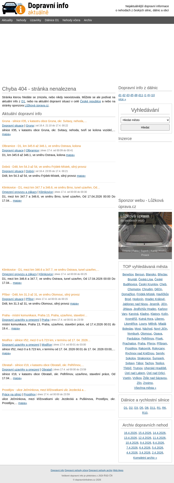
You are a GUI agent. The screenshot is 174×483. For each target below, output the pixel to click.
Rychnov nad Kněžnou (139, 353)
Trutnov (137, 368)
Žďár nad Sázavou (155, 378)
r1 (145, 95)
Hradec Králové (155, 299)
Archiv (88, 20)
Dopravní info (57, 470)
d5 (132, 95)
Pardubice (133, 338)
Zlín (139, 383)
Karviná (133, 313)
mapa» (6, 134)
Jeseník (154, 304)
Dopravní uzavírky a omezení (20, 319)
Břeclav (162, 274)
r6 (148, 95)
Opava (158, 333)
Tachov (149, 363)
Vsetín (127, 378)
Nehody (21, 20)
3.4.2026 (144, 452)
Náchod (147, 328)
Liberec (159, 318)
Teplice (159, 363)
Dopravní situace (13, 125)
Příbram (162, 343)
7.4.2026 (132, 447)
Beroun (139, 274)
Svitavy (129, 363)
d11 (140, 95)
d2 (124, 95)
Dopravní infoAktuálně (13, 6)
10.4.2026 (132, 442)
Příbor (30, 299)
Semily (160, 353)
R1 (159, 407)
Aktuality (7, 20)
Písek (159, 338)
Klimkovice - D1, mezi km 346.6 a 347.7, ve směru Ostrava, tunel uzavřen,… (50, 269)
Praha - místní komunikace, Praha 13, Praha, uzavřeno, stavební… (44, 315)
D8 (146, 407)
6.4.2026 (144, 447)
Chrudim (147, 289)
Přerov (151, 343)
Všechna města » (145, 387)
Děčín (158, 289)
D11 (152, 407)
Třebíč (127, 368)
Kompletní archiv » (145, 457)
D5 (141, 407)
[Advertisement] (87, 54)
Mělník (152, 323)
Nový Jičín (160, 328)
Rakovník (144, 348)
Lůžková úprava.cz (37, 105)
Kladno (144, 313)
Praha (45, 319)
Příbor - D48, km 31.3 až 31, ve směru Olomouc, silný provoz (41, 294)
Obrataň (47, 369)
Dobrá (30, 171)
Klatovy (155, 313)
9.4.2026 (145, 442)
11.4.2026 (159, 437)
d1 (120, 95)
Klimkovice (46, 192)
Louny (143, 323)
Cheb (162, 284)
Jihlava (127, 309)
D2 (131, 407)
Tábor (139, 363)
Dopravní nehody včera (76, 470)
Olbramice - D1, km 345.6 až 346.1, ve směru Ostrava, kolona (41, 146)
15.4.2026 (144, 432)
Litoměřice (131, 323)
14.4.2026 (159, 432)
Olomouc (146, 333)
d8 (136, 95)
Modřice (47, 344)
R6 (164, 407)
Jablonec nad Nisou (135, 304)
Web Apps (118, 470)
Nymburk (133, 333)
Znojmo (148, 383)
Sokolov (131, 358)
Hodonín (137, 299)
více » (122, 99)
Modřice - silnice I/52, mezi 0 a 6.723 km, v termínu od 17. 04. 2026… (46, 340)
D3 (136, 407)
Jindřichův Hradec (144, 309)
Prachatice (129, 343)
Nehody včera (71, 20)
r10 (153, 95)
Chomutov (133, 289)
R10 (145, 412)
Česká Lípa (145, 279)
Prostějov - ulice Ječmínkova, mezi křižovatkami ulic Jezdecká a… (44, 390)
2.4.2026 (157, 452)
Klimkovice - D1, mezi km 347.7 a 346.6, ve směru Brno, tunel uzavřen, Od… (51, 187)
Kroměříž (131, 318)
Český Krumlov (148, 284)
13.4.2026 (130, 437)
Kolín (164, 313)
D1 (23, 101)
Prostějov (30, 394)
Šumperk (158, 358)
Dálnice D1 (52, 20)
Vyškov (137, 378)
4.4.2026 (132, 452)
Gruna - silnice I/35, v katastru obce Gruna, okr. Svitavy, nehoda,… (44, 121)
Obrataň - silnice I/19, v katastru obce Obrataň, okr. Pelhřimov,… (43, 365)
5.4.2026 (157, 447)
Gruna (30, 125)
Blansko (151, 274)
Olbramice (32, 150)
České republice (90, 101)
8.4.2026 (158, 442)
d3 (128, 95)
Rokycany (158, 348)
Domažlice (128, 294)
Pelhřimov (147, 338)
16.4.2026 (130, 432)
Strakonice (144, 358)
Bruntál (132, 279)
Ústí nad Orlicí (156, 373)
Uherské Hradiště (155, 368)
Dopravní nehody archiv (101, 470)
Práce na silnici (11, 394)
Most (138, 328)
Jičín (164, 304)
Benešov (128, 274)
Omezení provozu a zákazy (19, 192)
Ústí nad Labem (135, 373)
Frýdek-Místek (145, 294)
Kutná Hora (146, 318)
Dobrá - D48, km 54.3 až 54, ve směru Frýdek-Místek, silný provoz (44, 166)
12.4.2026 (144, 437)
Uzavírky (35, 20)
